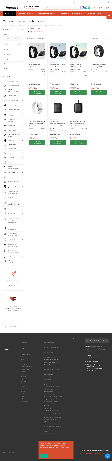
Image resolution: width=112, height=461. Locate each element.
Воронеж (23, 384)
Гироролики (47, 379)
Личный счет (73, 339)
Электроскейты (48, 391)
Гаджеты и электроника (50, 401)
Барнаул (23, 379)
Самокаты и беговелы (49, 424)
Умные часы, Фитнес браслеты (52, 396)
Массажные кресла (49, 394)
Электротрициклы (48, 352)
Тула (22, 398)
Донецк (23, 386)
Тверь (22, 396)
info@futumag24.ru (93, 361)
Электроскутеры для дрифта (51, 369)
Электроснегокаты (49, 389)
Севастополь (24, 374)
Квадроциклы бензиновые (51, 359)
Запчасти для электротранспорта (53, 428)
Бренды (6, 349)
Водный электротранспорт (51, 347)
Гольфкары (46, 381)
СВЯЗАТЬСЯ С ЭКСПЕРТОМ (37, 92)
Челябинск (24, 364)
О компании (24, 342)
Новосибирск (25, 369)
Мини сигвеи (47, 367)
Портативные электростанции (52, 426)
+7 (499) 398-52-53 (32, 7)
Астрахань (24, 376)
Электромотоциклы (49, 357)
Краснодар (24, 357)
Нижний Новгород (26, 366)
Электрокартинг (48, 374)
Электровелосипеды (49, 345)
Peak (38, 32)
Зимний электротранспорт (51, 386)
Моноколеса (47, 372)
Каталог (6, 339)
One (35, 32)
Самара (23, 371)
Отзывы (23, 345)
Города (24, 348)
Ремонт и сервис (9, 346)
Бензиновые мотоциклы (50, 362)
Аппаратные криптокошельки (52, 417)
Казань (23, 359)
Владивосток (25, 381)
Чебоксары (24, 401)
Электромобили (48, 377)
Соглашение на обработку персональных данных (92, 453)
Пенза (23, 393)
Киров (23, 391)
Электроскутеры (48, 350)
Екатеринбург (25, 361)
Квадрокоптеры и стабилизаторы (53, 399)
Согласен (44, 456)
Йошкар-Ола (25, 388)
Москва (23, 352)
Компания (25, 339)
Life (42, 32)
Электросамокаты (48, 342)
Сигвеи (45, 384)
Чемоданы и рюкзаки (49, 433)
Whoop (38, 28)
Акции (5, 342)
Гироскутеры (47, 364)
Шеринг (45, 431)
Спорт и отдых (47, 408)
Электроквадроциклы (50, 354)
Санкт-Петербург (26, 354)
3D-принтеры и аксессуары (51, 410)
